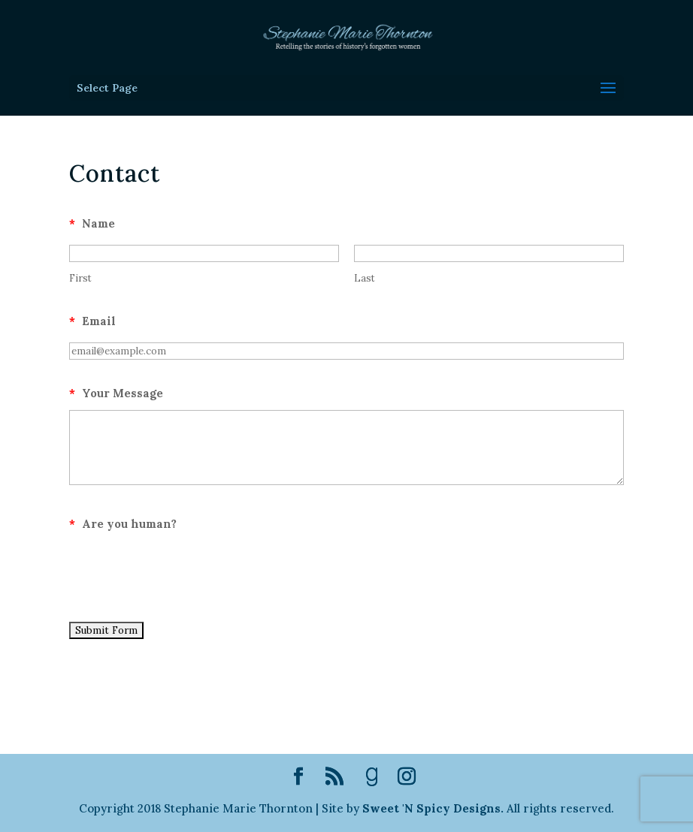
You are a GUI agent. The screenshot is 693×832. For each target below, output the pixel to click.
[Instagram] (407, 777)
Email (92, 321)
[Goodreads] (372, 777)
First (80, 278)
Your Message (116, 393)
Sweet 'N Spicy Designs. (433, 808)
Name (92, 223)
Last (364, 278)
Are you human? (123, 524)
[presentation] (183, 570)
